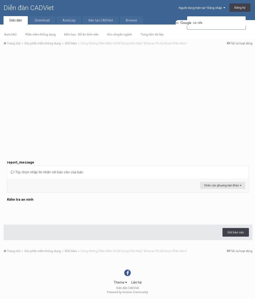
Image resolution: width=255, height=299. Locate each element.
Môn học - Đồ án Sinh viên (81, 34)
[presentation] (42, 212)
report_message (20, 162)
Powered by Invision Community (127, 292)
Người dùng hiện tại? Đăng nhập (202, 8)
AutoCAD (10, 34)
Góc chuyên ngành (119, 34)
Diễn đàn (15, 20)
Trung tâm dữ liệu (152, 34)
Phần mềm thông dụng (40, 34)
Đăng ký (239, 7)
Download (42, 20)
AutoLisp (69, 20)
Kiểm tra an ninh (20, 199)
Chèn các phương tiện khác (222, 185)
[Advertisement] (128, 84)
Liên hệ (136, 282)
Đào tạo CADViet (100, 20)
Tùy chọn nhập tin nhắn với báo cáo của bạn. (47, 172)
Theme (120, 282)
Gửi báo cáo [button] (235, 232)
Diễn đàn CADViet (29, 8)
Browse (131, 20)
